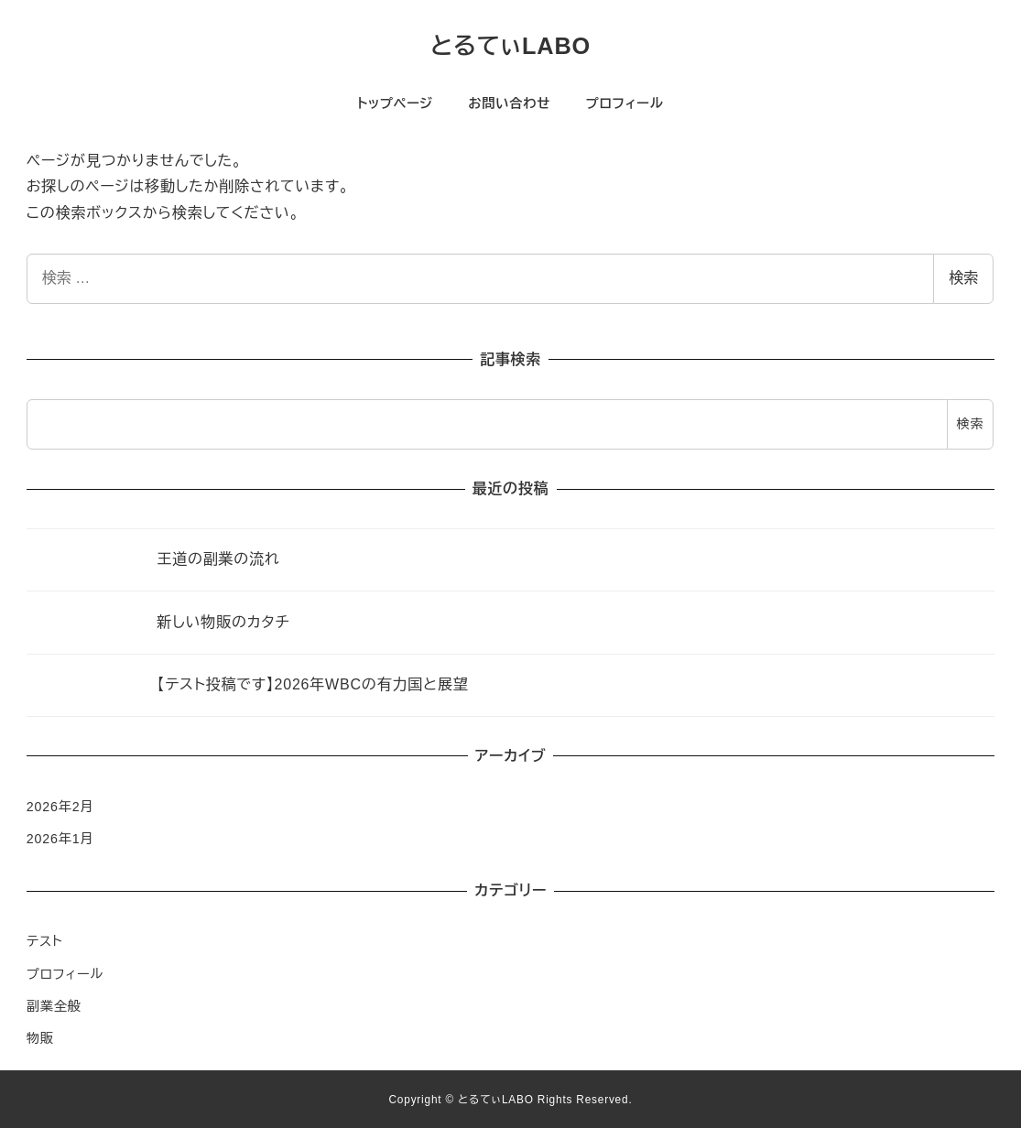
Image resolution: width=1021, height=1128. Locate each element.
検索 (963, 278)
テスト (45, 941)
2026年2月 (60, 806)
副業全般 (54, 1006)
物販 (40, 1038)
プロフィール (65, 974)
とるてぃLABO (510, 46)
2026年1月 (60, 838)
